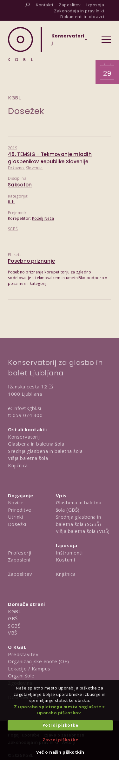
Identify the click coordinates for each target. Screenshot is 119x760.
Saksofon (20, 184)
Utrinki (15, 517)
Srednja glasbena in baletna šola (45, 451)
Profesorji (19, 552)
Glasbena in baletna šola (36, 444)
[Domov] (20, 44)
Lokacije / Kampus (29, 668)
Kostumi (65, 559)
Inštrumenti (69, 552)
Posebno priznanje (31, 261)
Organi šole (21, 675)
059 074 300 (28, 415)
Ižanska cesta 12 (27, 386)
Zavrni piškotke (60, 740)
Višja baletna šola (28, 458)
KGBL (14, 611)
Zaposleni (19, 559)
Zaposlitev (20, 574)
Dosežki (17, 524)
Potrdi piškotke (60, 725)
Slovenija (34, 168)
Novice (16, 502)
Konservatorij (24, 437)
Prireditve (19, 510)
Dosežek (26, 111)
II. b (11, 202)
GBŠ (13, 618)
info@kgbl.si (27, 408)
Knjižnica (18, 465)
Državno (16, 168)
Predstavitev (23, 654)
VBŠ (12, 632)
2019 (12, 148)
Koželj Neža (43, 218)
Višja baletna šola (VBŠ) (83, 531)
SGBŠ (13, 229)
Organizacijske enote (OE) (38, 661)
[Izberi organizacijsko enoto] (67, 41)
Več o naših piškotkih (60, 752)
